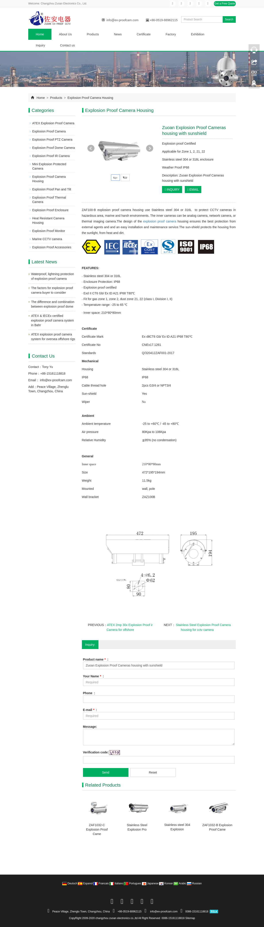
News (118, 34)
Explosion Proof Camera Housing (90, 98)
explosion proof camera (159, 221)
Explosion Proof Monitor (48, 231)
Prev (90, 148)
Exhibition (197, 34)
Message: (90, 726)
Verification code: (96, 752)
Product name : (95, 659)
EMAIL (193, 189)
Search (229, 19)
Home (40, 34)
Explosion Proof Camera (49, 131)
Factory (171, 34)
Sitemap (190, 918)
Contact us (67, 45)
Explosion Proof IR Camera (51, 156)
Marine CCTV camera (47, 239)
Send (105, 772)
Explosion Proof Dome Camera (53, 147)
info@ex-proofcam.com (122, 20)
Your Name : (93, 676)
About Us (65, 34)
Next (149, 148)
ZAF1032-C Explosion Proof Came (97, 829)
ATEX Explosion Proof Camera (53, 123)
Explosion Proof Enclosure (50, 210)
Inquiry (40, 45)
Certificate (144, 34)
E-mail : (90, 710)
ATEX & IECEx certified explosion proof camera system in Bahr (52, 320)
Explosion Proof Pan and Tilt (51, 189)
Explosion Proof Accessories (51, 247)
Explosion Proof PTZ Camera (52, 139)
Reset (153, 772)
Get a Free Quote (225, 3)
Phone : (89, 693)
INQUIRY (172, 189)
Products (93, 34)
